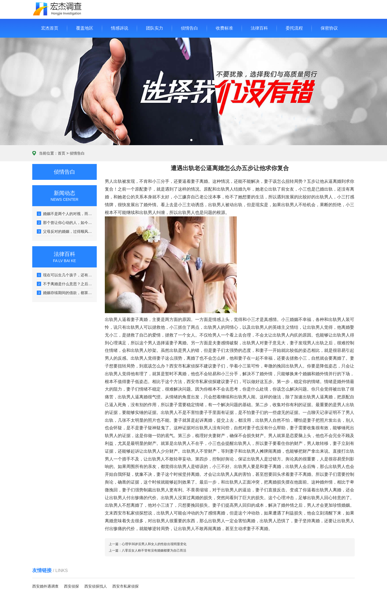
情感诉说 (119, 28)
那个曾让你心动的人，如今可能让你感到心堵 (65, 222)
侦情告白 (189, 28)
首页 (61, 153)
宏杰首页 (49, 28)
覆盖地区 (84, 28)
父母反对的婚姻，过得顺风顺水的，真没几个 (65, 231)
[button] (191, 140)
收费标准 (224, 28)
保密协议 (329, 28)
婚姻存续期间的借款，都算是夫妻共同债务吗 (65, 293)
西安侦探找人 (95, 586)
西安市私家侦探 (125, 586)
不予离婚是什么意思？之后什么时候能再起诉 (65, 284)
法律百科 (259, 28)
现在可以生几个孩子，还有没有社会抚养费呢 (65, 275)
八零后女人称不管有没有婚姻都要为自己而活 (154, 550)
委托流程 (294, 28)
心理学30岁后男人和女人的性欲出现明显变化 (154, 544)
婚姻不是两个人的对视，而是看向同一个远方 (65, 214)
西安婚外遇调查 (45, 586)
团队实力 (154, 28)
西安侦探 (71, 586)
